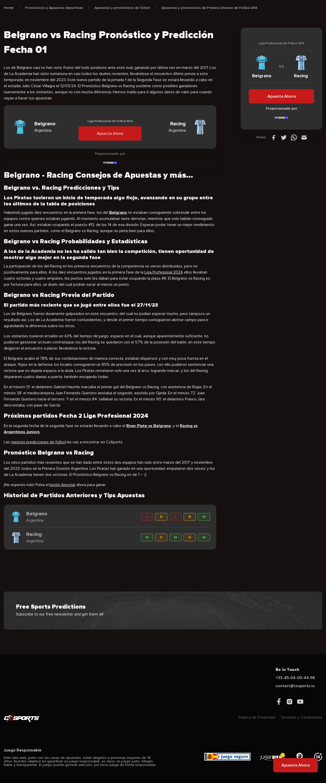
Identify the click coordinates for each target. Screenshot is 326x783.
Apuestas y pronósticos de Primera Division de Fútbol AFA (209, 8)
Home (8, 8)
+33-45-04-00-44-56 (295, 677)
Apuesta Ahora (110, 133)
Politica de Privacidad (256, 717)
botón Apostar (62, 484)
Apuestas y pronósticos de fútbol (122, 8)
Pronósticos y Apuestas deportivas (54, 8)
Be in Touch (287, 669)
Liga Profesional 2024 (163, 272)
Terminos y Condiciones (301, 717)
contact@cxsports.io (295, 685)
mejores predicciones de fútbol (38, 442)
